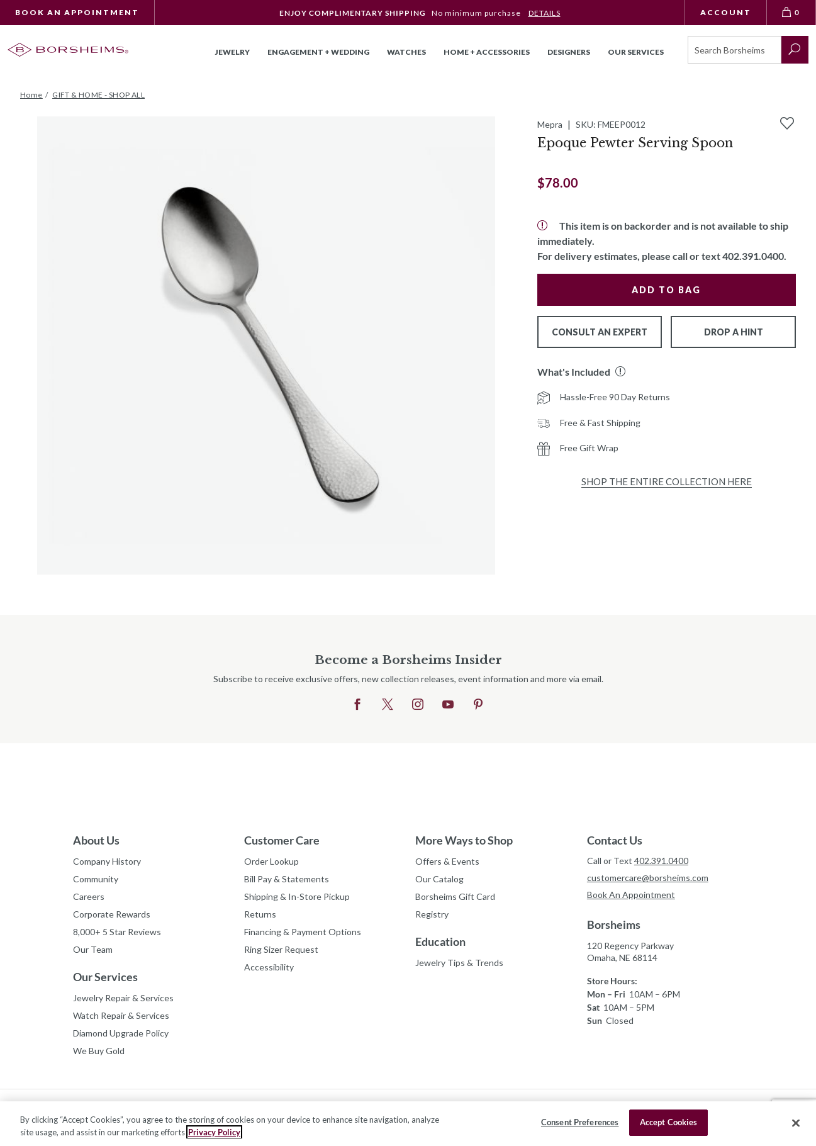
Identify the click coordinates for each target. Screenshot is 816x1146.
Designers (568, 52)
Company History (107, 861)
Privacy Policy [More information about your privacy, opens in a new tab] (214, 1132)
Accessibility (269, 967)
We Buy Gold (99, 1050)
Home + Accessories (487, 52)
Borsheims (613, 924)
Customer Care (282, 840)
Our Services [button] (636, 52)
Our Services (105, 977)
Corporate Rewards (111, 914)
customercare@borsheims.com (647, 877)
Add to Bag (666, 289)
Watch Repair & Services (121, 1015)
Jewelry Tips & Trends (459, 962)
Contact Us (614, 840)
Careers (88, 896)
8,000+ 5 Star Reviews (117, 931)
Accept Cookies (669, 1122)
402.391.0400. (754, 256)
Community (95, 879)
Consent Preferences (579, 1122)
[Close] (796, 1123)
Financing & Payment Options (302, 931)
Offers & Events (447, 861)
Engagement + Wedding (318, 52)
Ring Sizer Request (281, 949)
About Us (96, 840)
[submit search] (794, 50)
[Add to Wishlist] (787, 123)
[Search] (734, 50)
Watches (406, 52)
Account (725, 12)
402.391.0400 (661, 860)
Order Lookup (271, 861)
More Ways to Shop (464, 840)
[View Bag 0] (791, 12)
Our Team (93, 949)
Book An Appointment (77, 12)
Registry (432, 914)
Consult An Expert (599, 332)
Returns (260, 914)
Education (440, 941)
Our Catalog (439, 879)
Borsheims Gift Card (455, 896)
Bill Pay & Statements (286, 877)
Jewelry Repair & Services (123, 997)
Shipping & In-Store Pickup (297, 896)
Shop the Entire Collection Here (666, 481)
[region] (408, 1123)
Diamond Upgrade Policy (121, 1033)
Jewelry (232, 52)
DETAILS (544, 13)
